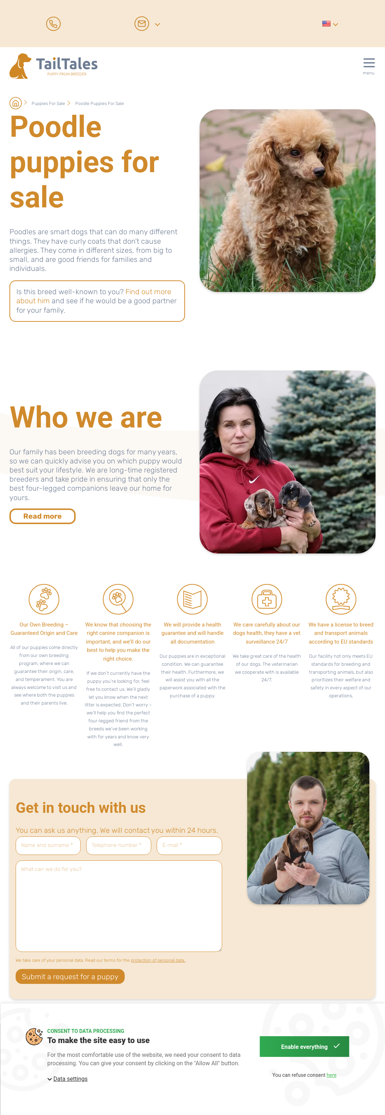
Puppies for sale (49, 103)
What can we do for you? (51, 869)
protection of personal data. (158, 960)
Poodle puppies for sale (99, 103)
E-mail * (172, 845)
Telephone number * (116, 845)
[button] (329, 23)
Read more (42, 516)
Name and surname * (47, 845)
